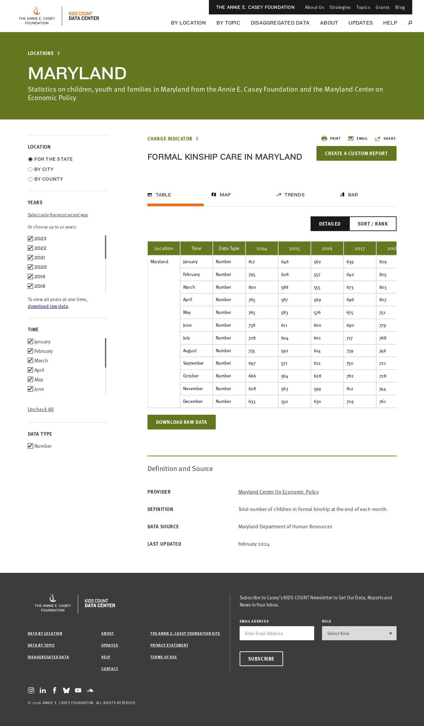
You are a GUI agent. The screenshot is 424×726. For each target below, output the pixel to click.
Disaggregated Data (280, 23)
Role (326, 621)
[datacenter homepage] (84, 16)
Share (385, 138)
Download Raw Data (181, 422)
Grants (383, 7)
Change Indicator (170, 138)
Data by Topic (41, 645)
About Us (314, 7)
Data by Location (45, 633)
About (329, 23)
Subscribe (261, 658)
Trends (294, 195)
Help (390, 23)
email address (254, 621)
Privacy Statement (169, 645)
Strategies (340, 7)
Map (225, 195)
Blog (400, 7)
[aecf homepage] (37, 16)
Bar (353, 195)
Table (163, 195)
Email (358, 138)
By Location (188, 23)
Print (331, 138)
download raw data (48, 306)
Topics (363, 7)
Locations (41, 53)
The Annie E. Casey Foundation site (185, 633)
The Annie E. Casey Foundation (255, 7)
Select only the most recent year (58, 214)
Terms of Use (163, 656)
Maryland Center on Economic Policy (278, 491)
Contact (109, 668)
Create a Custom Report (356, 153)
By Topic (228, 23)
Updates (360, 23)
